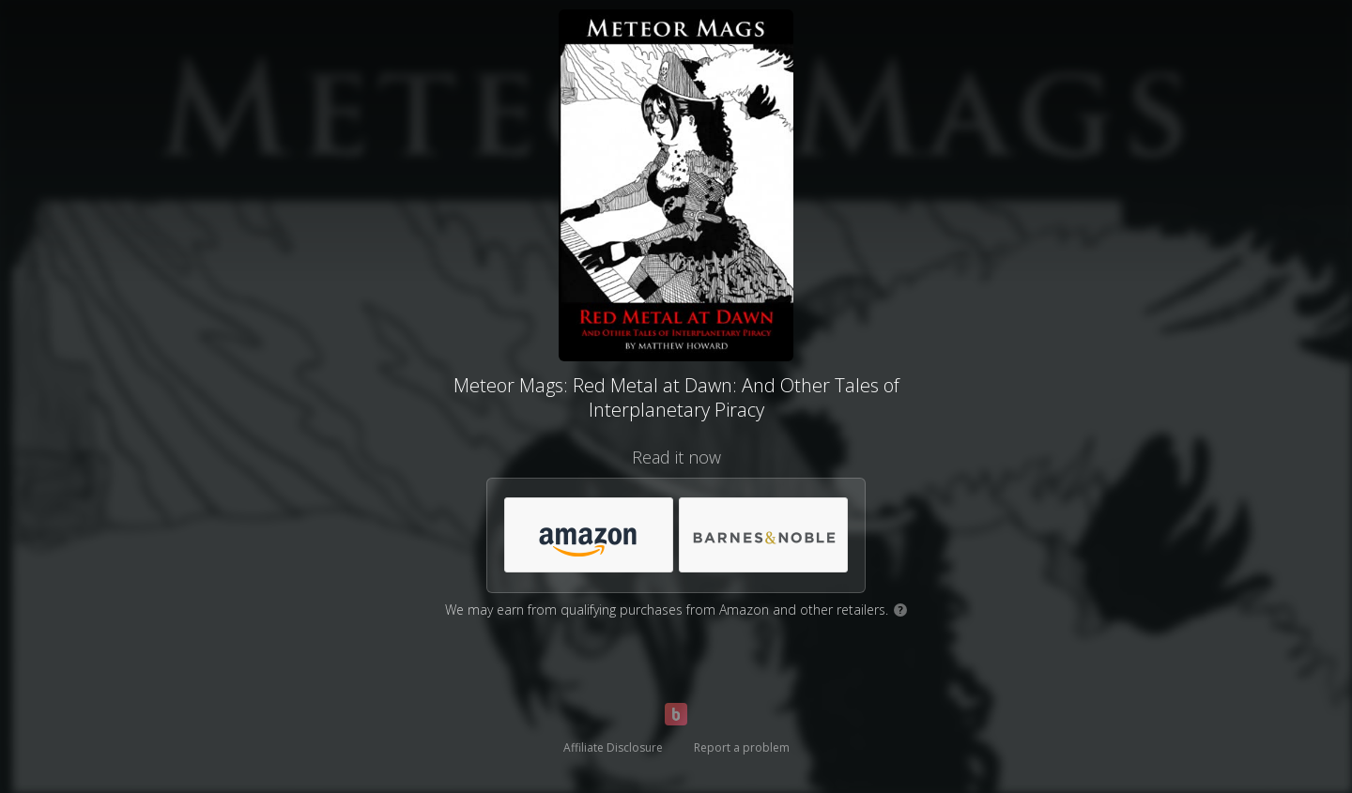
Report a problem (742, 747)
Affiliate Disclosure (613, 747)
